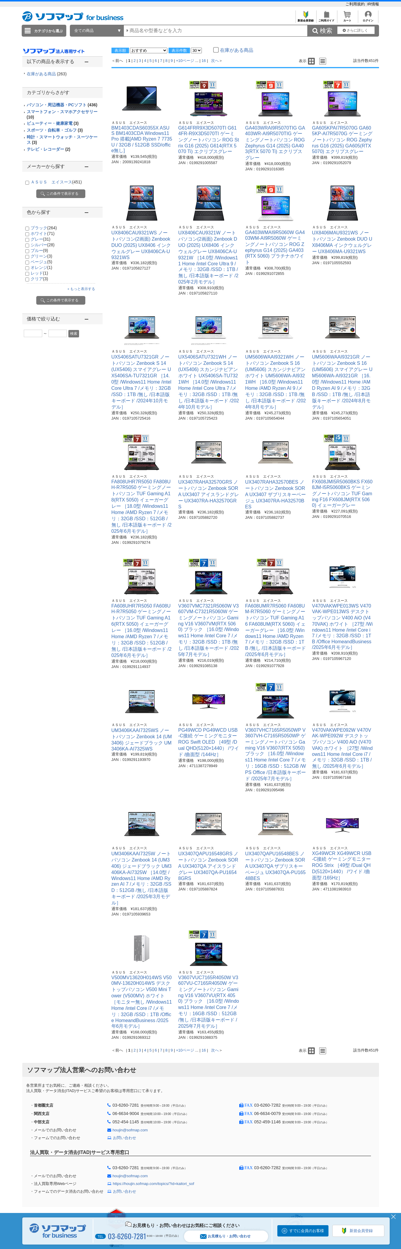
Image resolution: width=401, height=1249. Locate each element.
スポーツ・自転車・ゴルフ (55, 130)
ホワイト (43, 233)
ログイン (368, 19)
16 (204, 60)
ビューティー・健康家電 (53, 123)
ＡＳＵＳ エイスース (56, 182)
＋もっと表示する (81, 289)
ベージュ (41, 261)
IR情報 (373, 4)
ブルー (39, 250)
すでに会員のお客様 (306, 1230)
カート (347, 19)
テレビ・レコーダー (48, 149)
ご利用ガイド (326, 19)
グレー (41, 239)
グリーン (41, 256)
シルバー (43, 244)
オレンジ (41, 267)
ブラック (44, 227)
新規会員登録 (305, 19)
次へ (215, 60)
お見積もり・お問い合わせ (225, 1236)
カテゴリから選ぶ (48, 31)
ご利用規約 (355, 4)
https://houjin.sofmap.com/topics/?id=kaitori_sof (153, 1183)
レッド (39, 273)
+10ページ (185, 60)
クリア (39, 278)
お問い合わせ (124, 1138)
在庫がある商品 (47, 73)
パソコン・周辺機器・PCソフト (62, 104)
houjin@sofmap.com (130, 1130)
